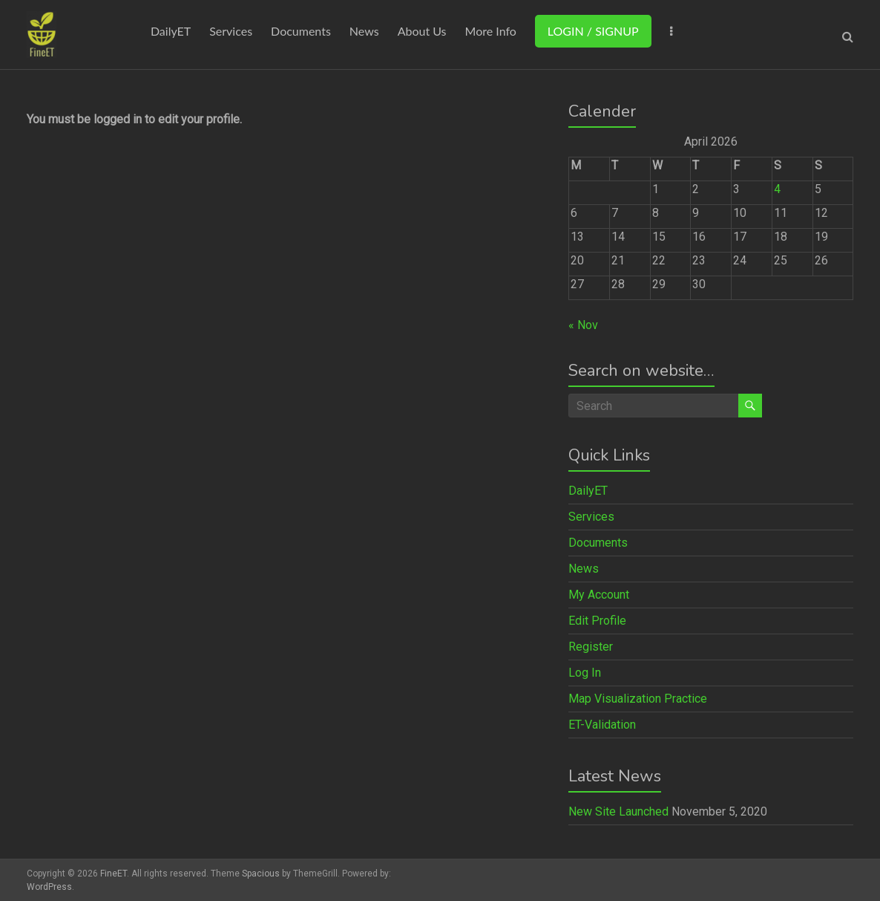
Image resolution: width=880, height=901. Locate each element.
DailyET (171, 31)
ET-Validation (602, 725)
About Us (422, 31)
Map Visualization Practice (637, 699)
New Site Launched (618, 811)
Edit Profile (597, 621)
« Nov (583, 325)
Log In (584, 673)
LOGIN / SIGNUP (593, 31)
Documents (301, 31)
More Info (490, 31)
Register (590, 647)
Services (230, 31)
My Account (598, 595)
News (364, 31)
